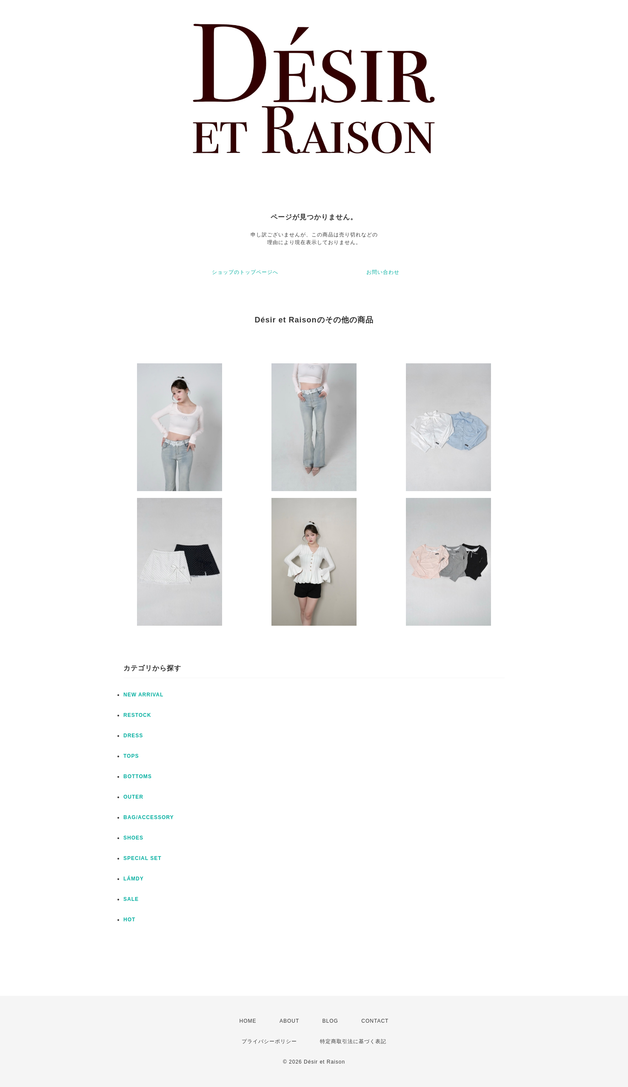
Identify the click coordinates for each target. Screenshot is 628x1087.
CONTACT (374, 1021)
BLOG (330, 1021)
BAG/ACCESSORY (148, 817)
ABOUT (289, 1021)
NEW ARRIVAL (143, 695)
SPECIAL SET (142, 858)
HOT (129, 920)
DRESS (133, 736)
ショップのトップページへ (245, 272)
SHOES (133, 838)
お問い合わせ (383, 272)
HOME (248, 1021)
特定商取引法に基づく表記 (353, 1041)
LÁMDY (133, 879)
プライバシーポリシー (269, 1041)
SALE (131, 899)
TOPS (131, 756)
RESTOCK (137, 715)
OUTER (133, 797)
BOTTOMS (137, 776)
